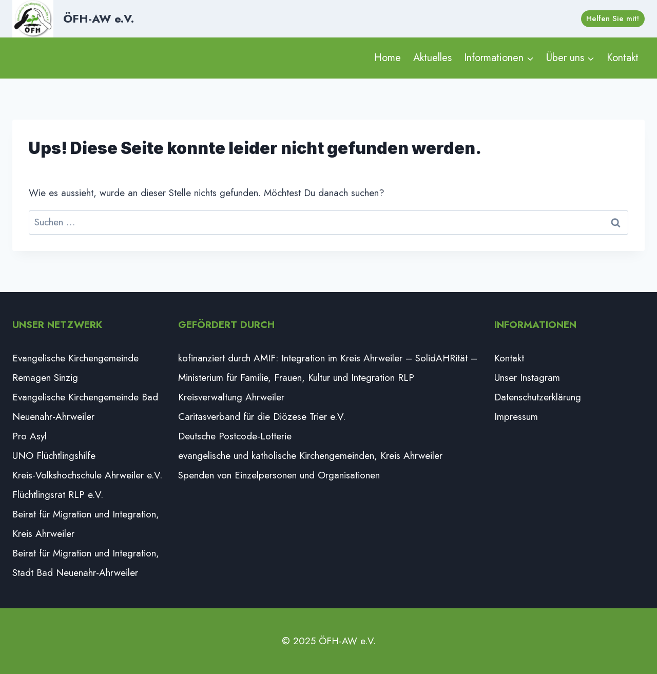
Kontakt (623, 57)
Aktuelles (432, 57)
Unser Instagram (527, 377)
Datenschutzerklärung (537, 397)
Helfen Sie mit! (612, 18)
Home (387, 57)
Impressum (516, 416)
